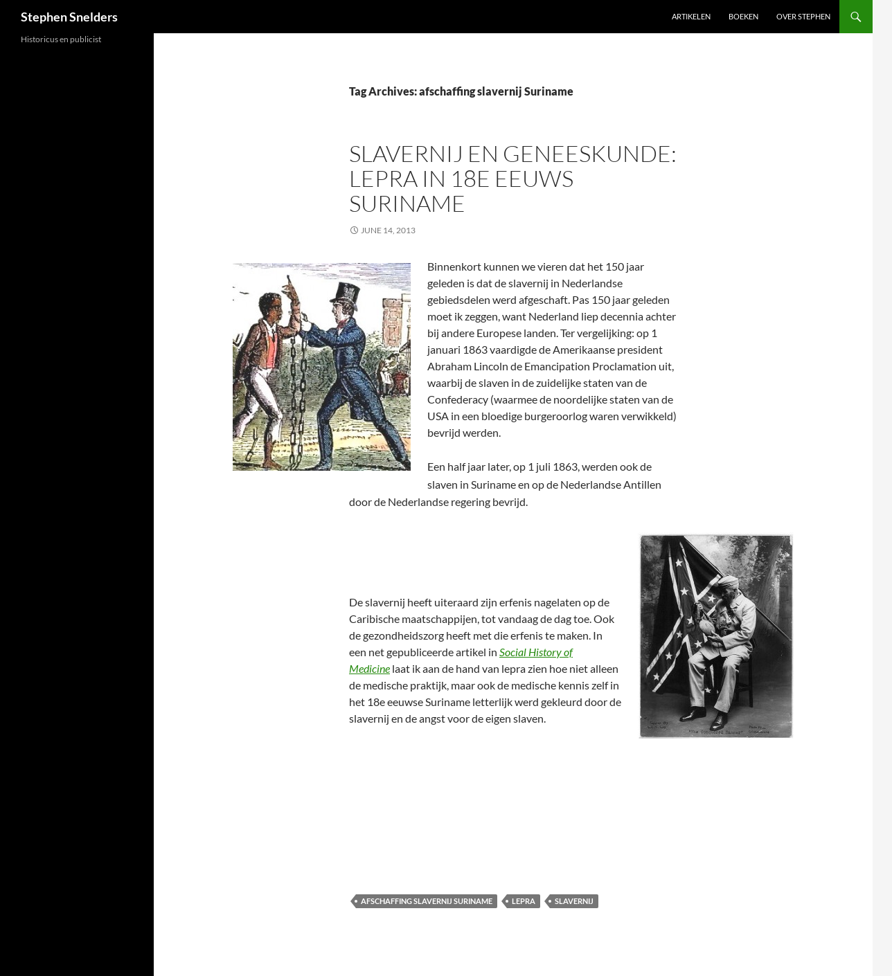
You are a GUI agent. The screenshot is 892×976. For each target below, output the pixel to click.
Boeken (743, 16)
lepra (523, 900)
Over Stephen (803, 16)
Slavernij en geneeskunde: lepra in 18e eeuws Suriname (513, 178)
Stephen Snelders (69, 16)
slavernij (574, 900)
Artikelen (691, 16)
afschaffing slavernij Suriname (426, 900)
